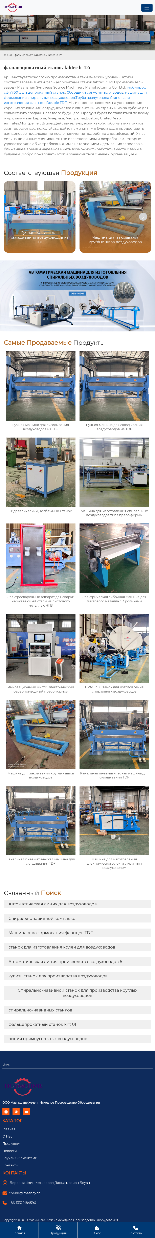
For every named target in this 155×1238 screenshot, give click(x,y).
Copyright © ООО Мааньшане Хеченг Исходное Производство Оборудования (60, 1220)
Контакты (10, 1165)
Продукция (11, 1144)
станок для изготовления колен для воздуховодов (61, 947)
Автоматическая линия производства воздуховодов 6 (65, 961)
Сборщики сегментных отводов (95, 92)
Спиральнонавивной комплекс (41, 918)
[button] (143, 217)
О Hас (7, 1136)
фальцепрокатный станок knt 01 (42, 1024)
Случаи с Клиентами (19, 1158)
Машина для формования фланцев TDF (50, 932)
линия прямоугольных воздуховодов (47, 1038)
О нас (97, 1230)
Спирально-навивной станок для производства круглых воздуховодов (77, 993)
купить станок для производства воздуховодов (58, 976)
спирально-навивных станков (40, 1010)
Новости (9, 1151)
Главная (7, 54)
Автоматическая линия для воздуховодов (52, 904)
